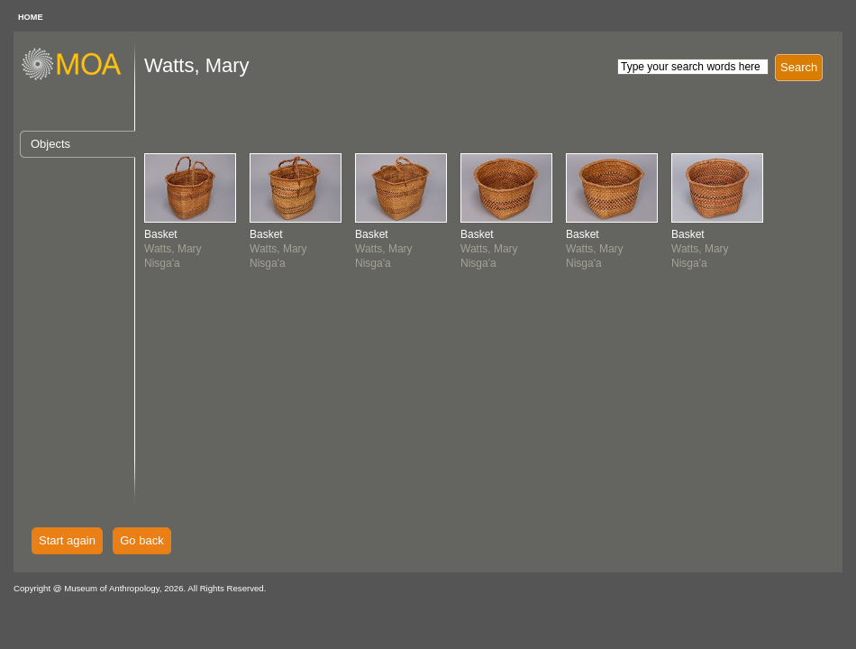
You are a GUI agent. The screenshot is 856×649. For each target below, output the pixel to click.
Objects (50, 144)
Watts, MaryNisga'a (173, 249)
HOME (30, 17)
